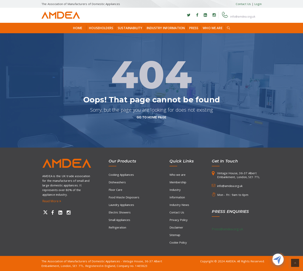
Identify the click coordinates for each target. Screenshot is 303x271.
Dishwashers (117, 182)
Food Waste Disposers (124, 197)
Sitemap (174, 235)
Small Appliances (119, 220)
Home (77, 28)
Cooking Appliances (121, 175)
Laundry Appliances (121, 205)
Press (193, 28)
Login (258, 4)
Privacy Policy (178, 220)
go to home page (151, 117)
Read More (51, 201)
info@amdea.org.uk (242, 16)
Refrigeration (117, 227)
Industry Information (166, 28)
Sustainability (130, 28)
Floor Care (115, 190)
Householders (101, 28)
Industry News (179, 205)
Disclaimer (176, 227)
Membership (177, 182)
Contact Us (243, 4)
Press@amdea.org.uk (227, 229)
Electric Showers (120, 212)
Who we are (212, 28)
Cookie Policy (178, 242)
